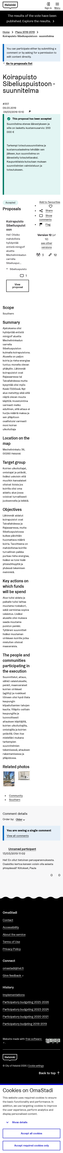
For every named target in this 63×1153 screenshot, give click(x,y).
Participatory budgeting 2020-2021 (26, 1016)
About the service (14, 934)
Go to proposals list (17, 63)
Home (6, 32)
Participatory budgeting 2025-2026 (26, 1002)
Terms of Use (11, 942)
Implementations (14, 995)
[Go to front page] (10, 5)
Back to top (49, 1073)
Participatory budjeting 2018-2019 (25, 1024)
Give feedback (21, 975)
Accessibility (11, 927)
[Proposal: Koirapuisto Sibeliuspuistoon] (16, 257)
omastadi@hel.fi (13, 968)
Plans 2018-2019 (25, 32)
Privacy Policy (12, 949)
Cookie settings (36, 1065)
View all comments (18, 836)
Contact (8, 920)
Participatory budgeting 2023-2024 (26, 1009)
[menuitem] (21, 819)
